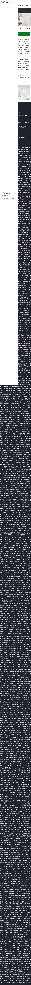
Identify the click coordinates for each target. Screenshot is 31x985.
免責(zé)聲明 (7, 129)
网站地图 (14, 147)
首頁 (19, 28)
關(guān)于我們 (26, 28)
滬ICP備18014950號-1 (12, 125)
